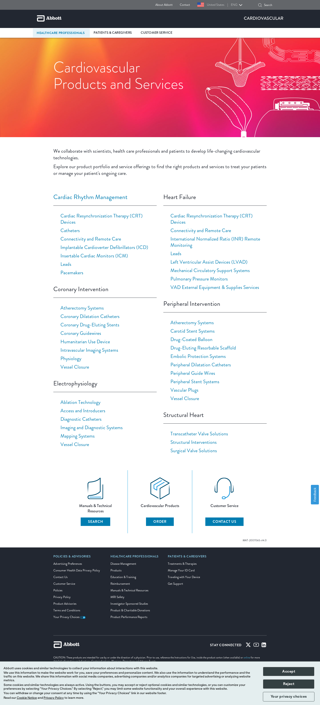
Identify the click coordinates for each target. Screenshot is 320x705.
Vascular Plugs (184, 390)
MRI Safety (117, 597)
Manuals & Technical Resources (129, 590)
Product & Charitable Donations (130, 610)
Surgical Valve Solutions (193, 450)
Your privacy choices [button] (289, 696)
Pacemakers (71, 272)
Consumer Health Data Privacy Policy (76, 570)
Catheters (70, 230)
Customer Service (64, 584)
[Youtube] (256, 646)
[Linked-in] (263, 646)
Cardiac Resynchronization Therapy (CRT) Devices (101, 218)
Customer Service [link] (156, 33)
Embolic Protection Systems (198, 356)
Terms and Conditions (66, 610)
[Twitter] (248, 646)
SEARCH (95, 521)
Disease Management (123, 564)
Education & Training (123, 577)
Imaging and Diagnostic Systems (91, 427)
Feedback (315, 495)
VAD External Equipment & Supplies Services (214, 287)
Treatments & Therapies (182, 564)
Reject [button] (288, 684)
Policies (57, 590)
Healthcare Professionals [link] (61, 33)
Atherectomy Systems (82, 307)
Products (116, 570)
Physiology (70, 358)
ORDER (160, 521)
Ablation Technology (80, 402)
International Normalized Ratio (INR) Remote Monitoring (215, 242)
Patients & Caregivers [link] (113, 33)
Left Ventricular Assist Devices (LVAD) (209, 262)
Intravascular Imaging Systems (89, 350)
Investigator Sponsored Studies (129, 604)
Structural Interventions (193, 442)
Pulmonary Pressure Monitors (199, 278)
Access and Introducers (82, 410)
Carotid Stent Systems (192, 331)
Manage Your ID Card (181, 570)
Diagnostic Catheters (81, 419)
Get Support (175, 584)
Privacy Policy (62, 597)
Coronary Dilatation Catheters (90, 316)
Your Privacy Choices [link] (69, 617)
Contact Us (60, 577)
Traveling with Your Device (184, 577)
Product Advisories (64, 604)
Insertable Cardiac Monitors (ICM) (94, 255)
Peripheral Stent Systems (194, 381)
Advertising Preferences (67, 564)
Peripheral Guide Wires (192, 373)
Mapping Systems (77, 435)
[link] (72, 558)
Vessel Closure (74, 366)
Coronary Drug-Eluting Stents (89, 324)
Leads (65, 264)
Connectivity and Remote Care (90, 238)
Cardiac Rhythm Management (90, 197)
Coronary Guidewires (80, 333)
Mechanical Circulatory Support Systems (210, 270)
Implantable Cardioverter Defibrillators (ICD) (104, 247)
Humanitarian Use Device (85, 341)
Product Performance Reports (128, 617)
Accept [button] (288, 671)
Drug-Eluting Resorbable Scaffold (203, 347)
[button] (260, 5)
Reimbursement (120, 584)
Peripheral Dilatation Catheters (200, 364)
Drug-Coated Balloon (191, 339)
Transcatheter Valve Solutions (199, 433)
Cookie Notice (27, 697)
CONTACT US (224, 521)
